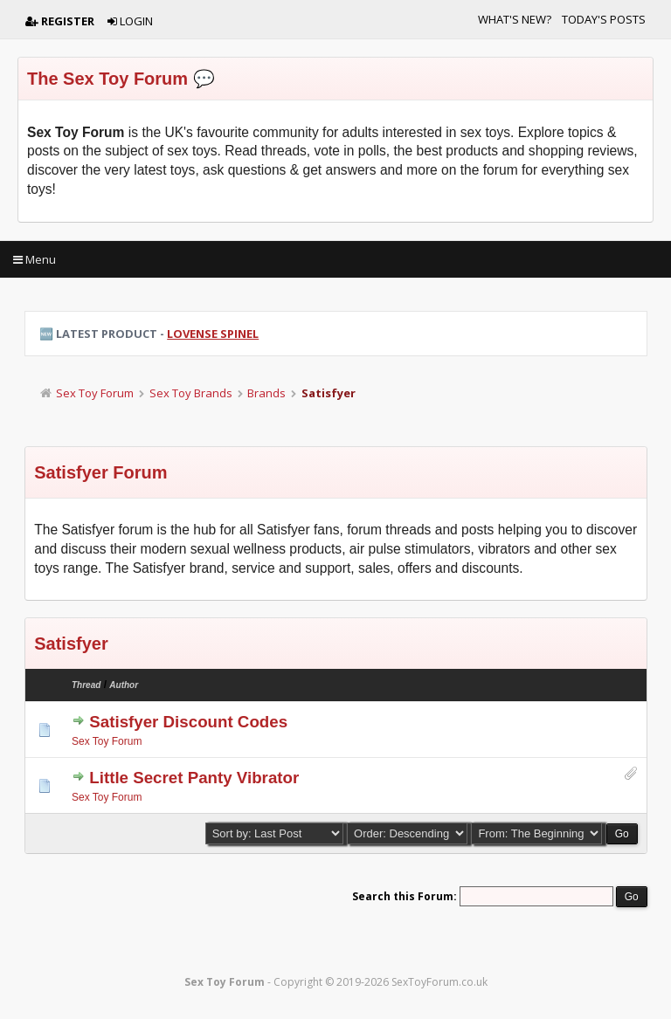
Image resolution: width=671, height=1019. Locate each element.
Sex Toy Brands (190, 393)
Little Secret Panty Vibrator (194, 777)
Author (123, 685)
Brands (266, 393)
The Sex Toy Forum (107, 78)
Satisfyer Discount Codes (188, 722)
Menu (34, 259)
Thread (86, 685)
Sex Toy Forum (95, 393)
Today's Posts (604, 19)
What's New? (514, 19)
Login (130, 21)
